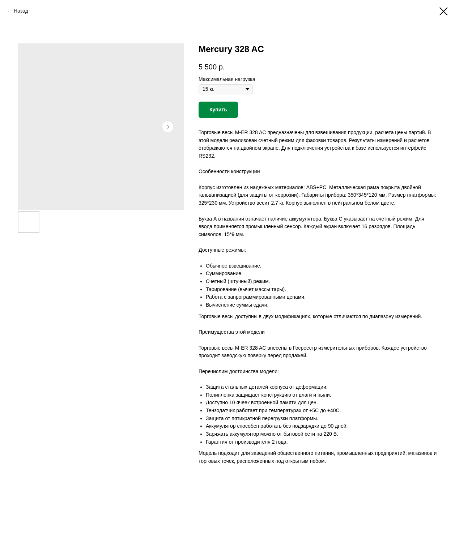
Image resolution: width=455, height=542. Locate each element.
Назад (21, 11)
